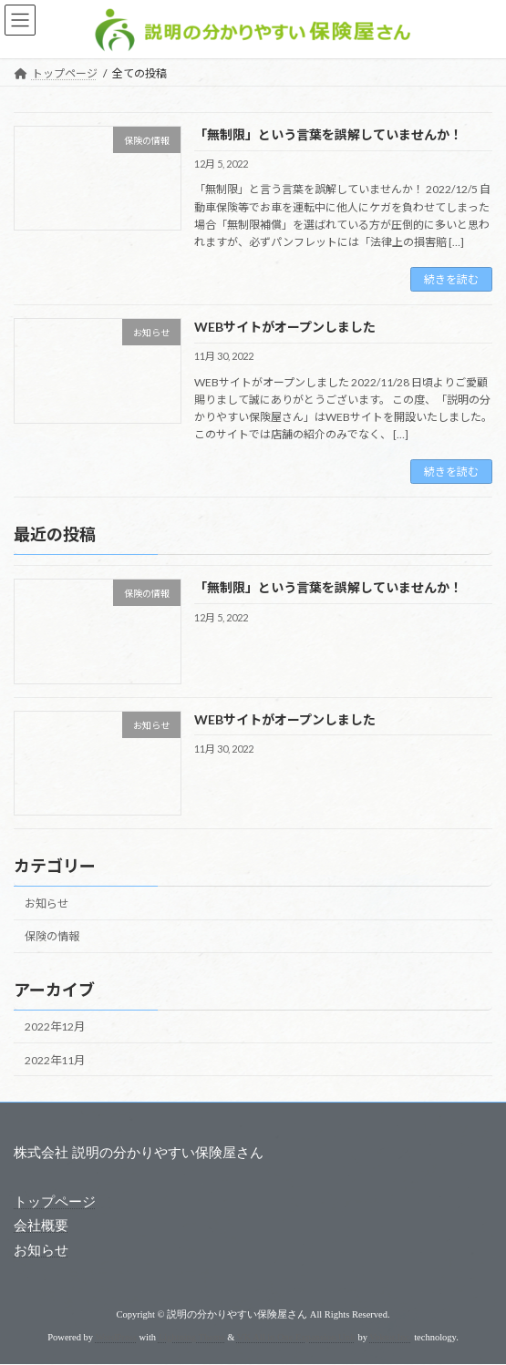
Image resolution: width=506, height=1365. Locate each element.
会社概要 (41, 1226)
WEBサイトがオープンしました (285, 326)
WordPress (116, 1337)
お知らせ (46, 903)
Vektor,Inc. (390, 1337)
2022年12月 (55, 1027)
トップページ (55, 1202)
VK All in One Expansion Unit (296, 1337)
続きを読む (451, 279)
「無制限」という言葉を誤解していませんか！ (328, 134)
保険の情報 (52, 936)
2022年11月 (55, 1060)
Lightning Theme (192, 1337)
